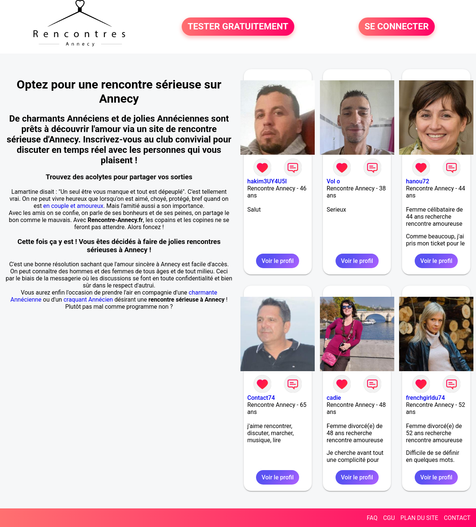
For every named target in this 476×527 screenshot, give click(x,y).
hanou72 (417, 181)
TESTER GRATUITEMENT (238, 27)
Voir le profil (278, 260)
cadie (334, 397)
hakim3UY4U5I (267, 181)
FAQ (372, 517)
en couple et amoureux (73, 205)
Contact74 (261, 397)
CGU (389, 517)
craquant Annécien (88, 299)
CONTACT (457, 517)
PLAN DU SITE (419, 517)
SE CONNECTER (397, 27)
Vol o (333, 181)
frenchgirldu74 (425, 397)
